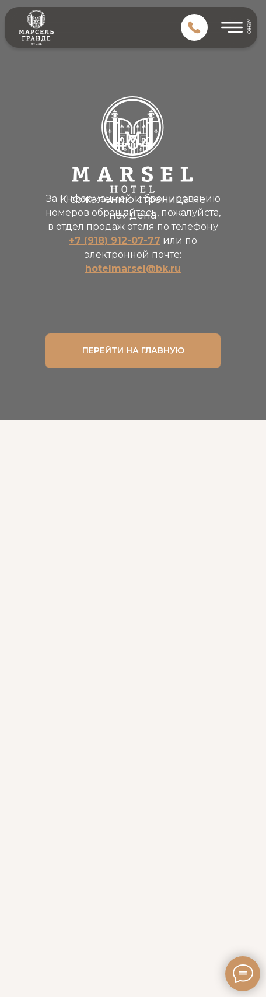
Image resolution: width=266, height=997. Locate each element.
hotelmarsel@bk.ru (133, 268)
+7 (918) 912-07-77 (114, 240)
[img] (194, 27)
